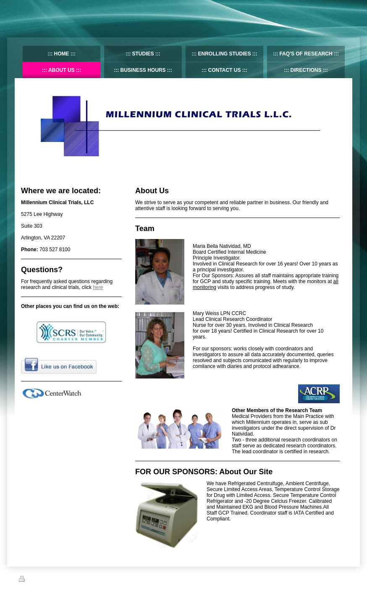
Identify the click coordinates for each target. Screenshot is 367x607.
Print (29, 580)
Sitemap (49, 580)
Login (342, 578)
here (98, 287)
